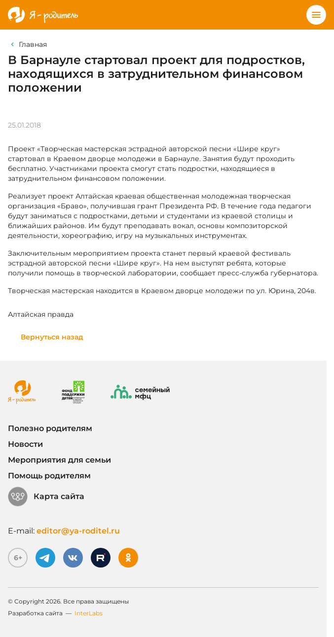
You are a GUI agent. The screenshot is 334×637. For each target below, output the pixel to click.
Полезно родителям (50, 428)
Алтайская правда (41, 314)
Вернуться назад (52, 337)
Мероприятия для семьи (59, 460)
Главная (33, 44)
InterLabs (88, 613)
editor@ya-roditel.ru (78, 531)
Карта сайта (46, 496)
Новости (25, 444)
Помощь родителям (49, 475)
